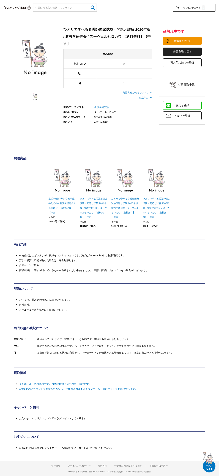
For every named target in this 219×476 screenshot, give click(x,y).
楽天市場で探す (182, 51)
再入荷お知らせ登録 (182, 62)
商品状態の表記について (137, 92)
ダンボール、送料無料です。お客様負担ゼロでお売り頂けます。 (55, 383)
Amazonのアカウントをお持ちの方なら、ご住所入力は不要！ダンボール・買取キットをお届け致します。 (78, 388)
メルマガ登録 (182, 115)
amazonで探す (182, 40)
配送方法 (102, 466)
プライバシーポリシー (79, 466)
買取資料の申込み (158, 466)
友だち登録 (182, 105)
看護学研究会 (101, 107)
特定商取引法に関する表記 (128, 466)
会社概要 (55, 466)
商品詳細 (145, 97)
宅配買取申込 (186, 84)
